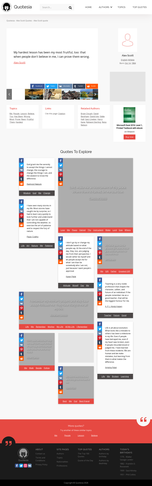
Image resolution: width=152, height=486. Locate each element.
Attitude (66, 285)
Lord (115, 230)
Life (22, 245)
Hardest (19, 122)
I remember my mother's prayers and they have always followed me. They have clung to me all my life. (59, 305)
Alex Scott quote (41, 20)
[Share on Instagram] (25, 465)
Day (82, 285)
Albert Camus (33, 358)
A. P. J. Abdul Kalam (113, 306)
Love (63, 230)
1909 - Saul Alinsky (128, 470)
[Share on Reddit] (92, 86)
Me (11, 113)
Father (113, 271)
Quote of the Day (85, 460)
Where (128, 230)
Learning (125, 376)
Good (124, 315)
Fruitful (30, 119)
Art (28, 245)
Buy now (129, 137)
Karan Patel (71, 276)
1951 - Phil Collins (128, 474)
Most (12, 119)
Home (88, 7)
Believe (31, 113)
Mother (51, 326)
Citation (61, 113)
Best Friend (84, 401)
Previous (9, 94)
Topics (121, 7)
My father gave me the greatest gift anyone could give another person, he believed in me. (117, 249)
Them (12, 122)
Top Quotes (140, 7)
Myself (75, 285)
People (16, 113)
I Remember (82, 326)
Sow (121, 230)
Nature (34, 245)
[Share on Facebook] (37, 86)
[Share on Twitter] (51, 86)
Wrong (27, 116)
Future (116, 315)
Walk (31, 368)
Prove (17, 119)
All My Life (69, 326)
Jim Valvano (110, 260)
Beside (39, 368)
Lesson (23, 113)
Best (65, 401)
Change (46, 193)
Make (107, 230)
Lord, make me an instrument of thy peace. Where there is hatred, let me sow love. (97, 189)
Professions (62, 465)
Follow (47, 368)
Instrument (98, 230)
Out (75, 401)
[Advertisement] (127, 86)
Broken (115, 376)
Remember (41, 326)
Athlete (131, 60)
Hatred (82, 230)
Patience (49, 245)
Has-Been (18, 116)
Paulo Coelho (32, 237)
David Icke (94, 116)
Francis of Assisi (98, 198)
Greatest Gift (124, 271)
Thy (89, 230)
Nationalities (62, 461)
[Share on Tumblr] (79, 86)
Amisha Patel (111, 367)
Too (11, 116)
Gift (107, 271)
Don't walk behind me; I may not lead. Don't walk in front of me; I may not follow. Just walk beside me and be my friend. (39, 346)
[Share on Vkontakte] (65, 86)
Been (23, 119)
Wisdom (27, 193)
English (124, 60)
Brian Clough (87, 113)
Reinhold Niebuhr (34, 184)
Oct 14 (128, 63)
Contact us (40, 453)
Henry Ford (71, 388)
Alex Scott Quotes (24, 20)
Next (95, 94)
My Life (60, 326)
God (34, 193)
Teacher (107, 315)
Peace (74, 230)
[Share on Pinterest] (21, 174)
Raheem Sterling (93, 122)
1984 (133, 63)
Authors (104, 7)
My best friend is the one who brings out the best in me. (78, 379)
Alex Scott (19, 62)
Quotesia (11, 20)
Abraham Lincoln (58, 315)
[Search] (70, 8)
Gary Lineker (91, 119)
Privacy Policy (41, 464)
